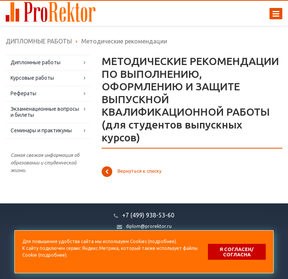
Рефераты (23, 93)
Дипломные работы (35, 62)
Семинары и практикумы (41, 130)
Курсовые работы (32, 78)
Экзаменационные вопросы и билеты (45, 112)
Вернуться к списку (131, 171)
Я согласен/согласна (237, 251)
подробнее (162, 241)
